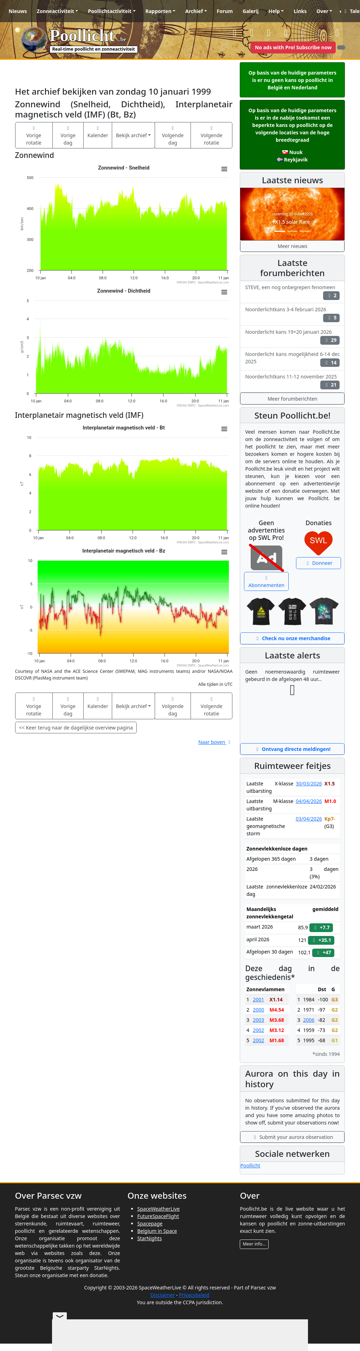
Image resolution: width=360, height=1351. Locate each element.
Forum (225, 11)
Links (300, 11)
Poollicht (250, 1165)
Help (274, 11)
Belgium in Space (157, 1231)
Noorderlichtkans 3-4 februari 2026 (292, 314)
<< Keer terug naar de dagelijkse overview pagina (76, 727)
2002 (258, 1030)
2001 (258, 999)
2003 (258, 1020)
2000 (258, 1009)
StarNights (149, 1238)
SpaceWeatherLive (158, 1208)
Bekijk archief (131, 135)
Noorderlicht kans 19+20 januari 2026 (292, 337)
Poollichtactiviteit (109, 11)
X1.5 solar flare (292, 221)
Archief (194, 11)
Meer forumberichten (292, 398)
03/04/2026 (309, 818)
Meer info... (254, 1244)
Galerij (251, 11)
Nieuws (18, 11)
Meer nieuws (292, 246)
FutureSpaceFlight (158, 1216)
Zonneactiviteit (55, 11)
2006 (308, 1020)
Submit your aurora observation (292, 1137)
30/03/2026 (309, 783)
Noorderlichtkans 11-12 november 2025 (292, 381)
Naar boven (215, 742)
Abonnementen (266, 582)
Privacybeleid (194, 1295)
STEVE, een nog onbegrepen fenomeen (292, 292)
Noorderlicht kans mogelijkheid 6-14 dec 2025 (292, 359)
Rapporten (159, 11)
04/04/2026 (309, 801)
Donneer (319, 563)
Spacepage (149, 1223)
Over (322, 11)
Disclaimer (162, 1295)
